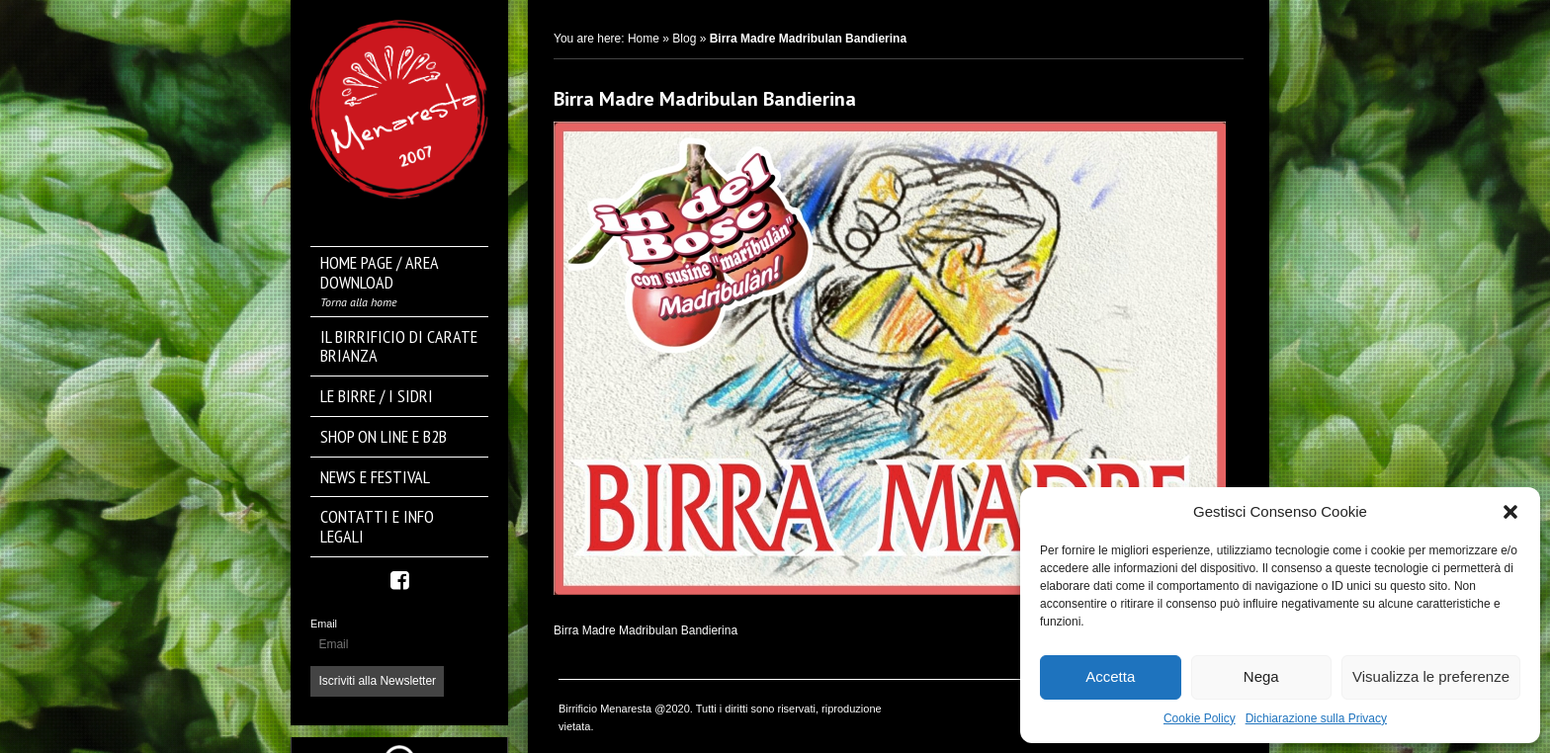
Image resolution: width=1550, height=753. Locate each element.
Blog (684, 38)
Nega (1261, 676)
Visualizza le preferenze (1430, 676)
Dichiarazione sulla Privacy (1316, 718)
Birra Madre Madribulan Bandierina (705, 99)
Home (643, 38)
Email (323, 623)
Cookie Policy (1199, 718)
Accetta (1110, 676)
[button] (1510, 512)
